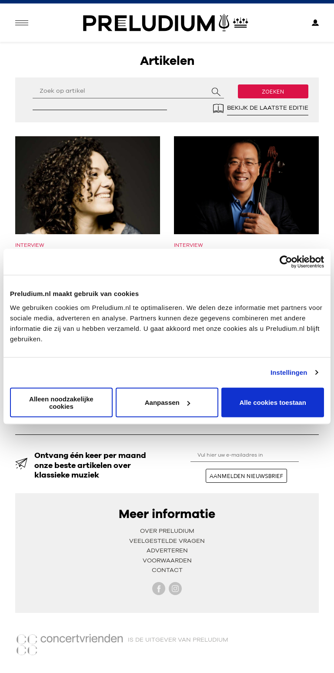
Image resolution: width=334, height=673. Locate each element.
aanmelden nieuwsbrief (246, 476)
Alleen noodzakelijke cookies (61, 402)
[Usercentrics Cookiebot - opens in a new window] (286, 262)
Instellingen (289, 372)
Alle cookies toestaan (272, 402)
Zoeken (273, 91)
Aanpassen (167, 402)
